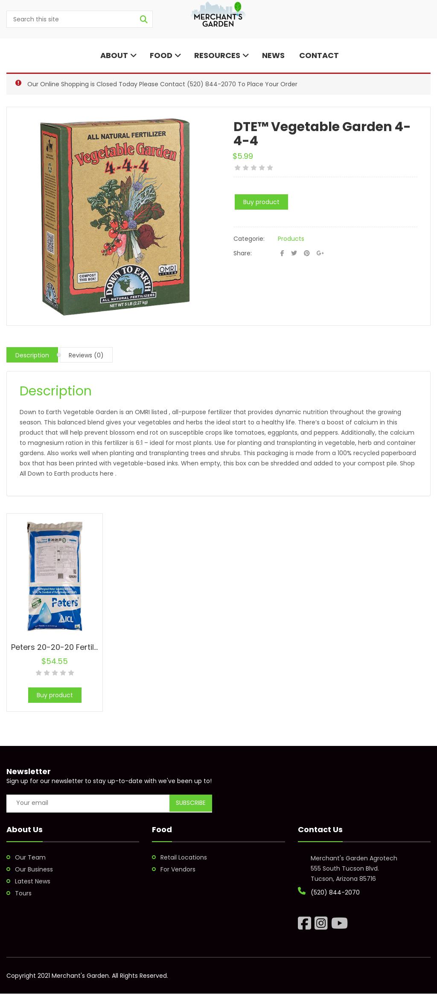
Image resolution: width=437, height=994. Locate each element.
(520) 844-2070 (211, 84)
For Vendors (177, 869)
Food (165, 55)
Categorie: (249, 238)
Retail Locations (183, 857)
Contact (318, 55)
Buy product (261, 202)
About (118, 55)
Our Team (30, 857)
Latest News (32, 881)
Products (291, 238)
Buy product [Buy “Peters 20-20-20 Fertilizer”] (55, 695)
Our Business (34, 869)
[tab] (32, 355)
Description (32, 355)
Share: (242, 253)
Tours (23, 893)
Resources (221, 55)
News (273, 55)
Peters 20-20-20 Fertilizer (59, 647)
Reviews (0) (86, 355)
